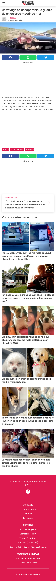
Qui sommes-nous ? (28, 509)
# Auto (5, 149)
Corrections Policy (28, 533)
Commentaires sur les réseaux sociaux (28, 547)
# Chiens (29, 149)
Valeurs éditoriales (28, 538)
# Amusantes (17, 149)
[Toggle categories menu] (3, 3)
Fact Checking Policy (28, 529)
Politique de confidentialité (28, 558)
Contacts (28, 513)
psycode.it (28, 518)
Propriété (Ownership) (28, 542)
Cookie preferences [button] (28, 562)
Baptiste (13, 18)
